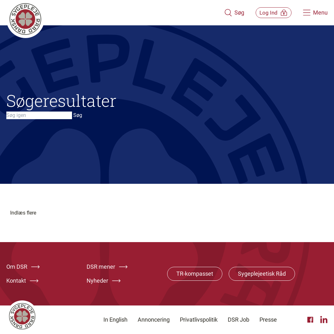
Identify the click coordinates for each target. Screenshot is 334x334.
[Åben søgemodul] (225, 12)
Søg (77, 115)
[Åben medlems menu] (269, 12)
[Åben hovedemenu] (315, 12)
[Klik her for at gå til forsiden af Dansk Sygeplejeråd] (110, 12)
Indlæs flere (23, 213)
